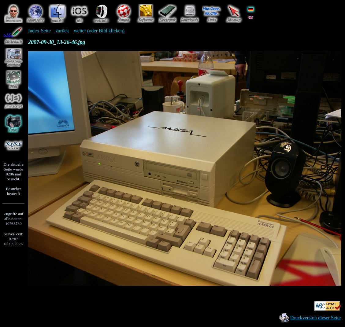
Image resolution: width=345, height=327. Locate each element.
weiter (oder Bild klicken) (99, 30)
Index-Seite (39, 30)
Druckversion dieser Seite (315, 317)
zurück (62, 30)
